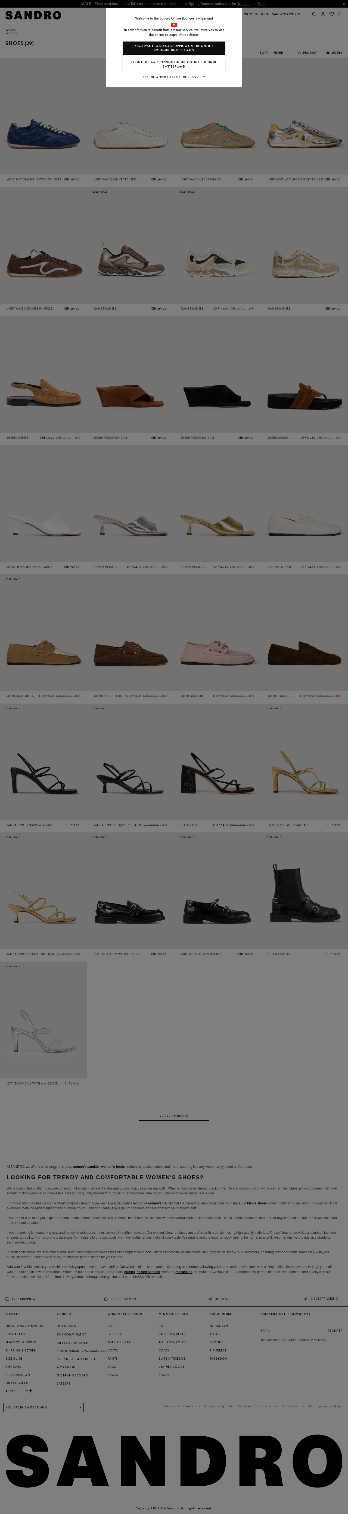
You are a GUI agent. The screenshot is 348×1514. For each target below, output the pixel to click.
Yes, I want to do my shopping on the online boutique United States (174, 48)
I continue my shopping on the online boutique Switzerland (174, 64)
